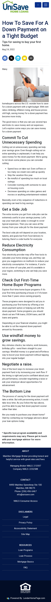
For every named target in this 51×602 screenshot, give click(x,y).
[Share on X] (11, 58)
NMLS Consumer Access (26, 501)
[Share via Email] (24, 58)
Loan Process (25, 556)
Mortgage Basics (25, 561)
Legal (25, 517)
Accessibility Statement (25, 528)
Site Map (25, 534)
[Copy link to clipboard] (31, 58)
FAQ (25, 567)
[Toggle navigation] (45, 5)
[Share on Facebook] (5, 58)
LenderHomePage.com (34, 598)
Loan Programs (25, 550)
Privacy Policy (25, 522)
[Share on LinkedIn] (18, 58)
